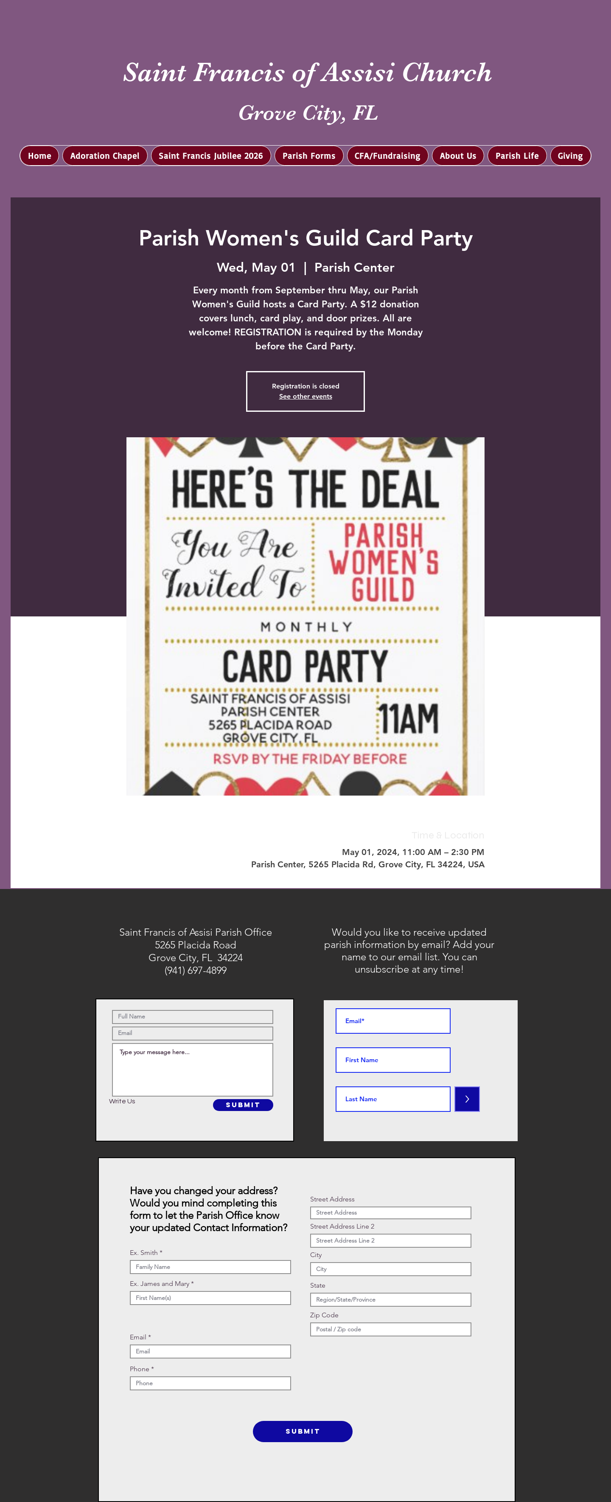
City (316, 1255)
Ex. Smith (144, 1252)
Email (138, 1337)
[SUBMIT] (243, 1105)
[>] (467, 1099)
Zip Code (324, 1315)
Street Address (332, 1199)
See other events (305, 396)
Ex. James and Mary (159, 1283)
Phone (139, 1369)
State (317, 1285)
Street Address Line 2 (342, 1226)
